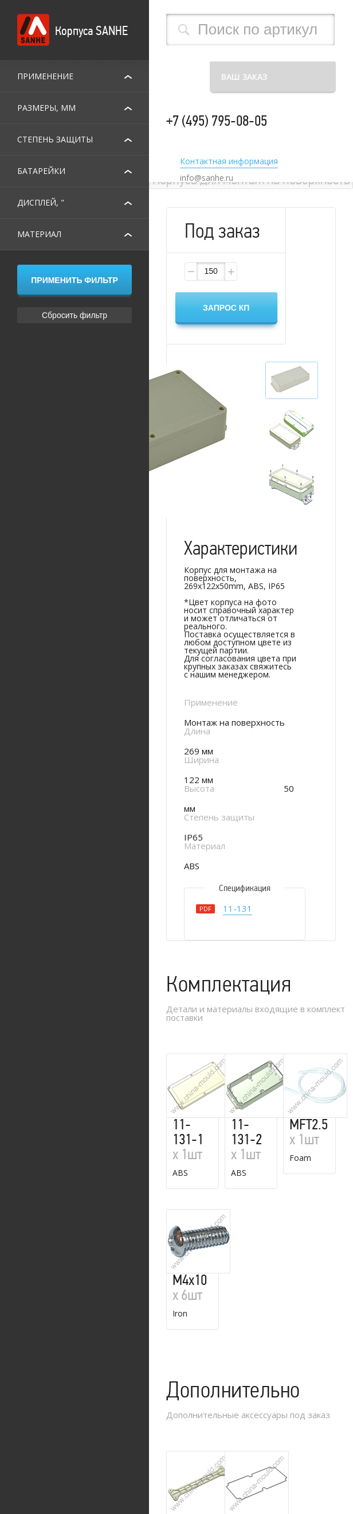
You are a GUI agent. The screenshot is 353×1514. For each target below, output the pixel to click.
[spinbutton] (211, 271)
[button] (230, 271)
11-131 (237, 909)
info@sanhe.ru (206, 178)
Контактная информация (229, 161)
